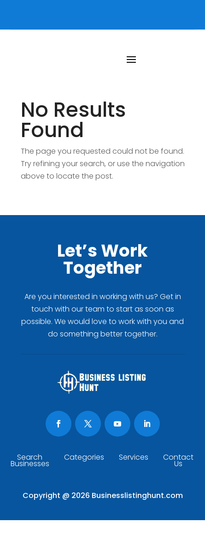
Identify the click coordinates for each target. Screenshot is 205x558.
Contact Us (178, 461)
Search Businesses (30, 461)
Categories (84, 458)
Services (133, 458)
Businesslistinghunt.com (137, 495)
